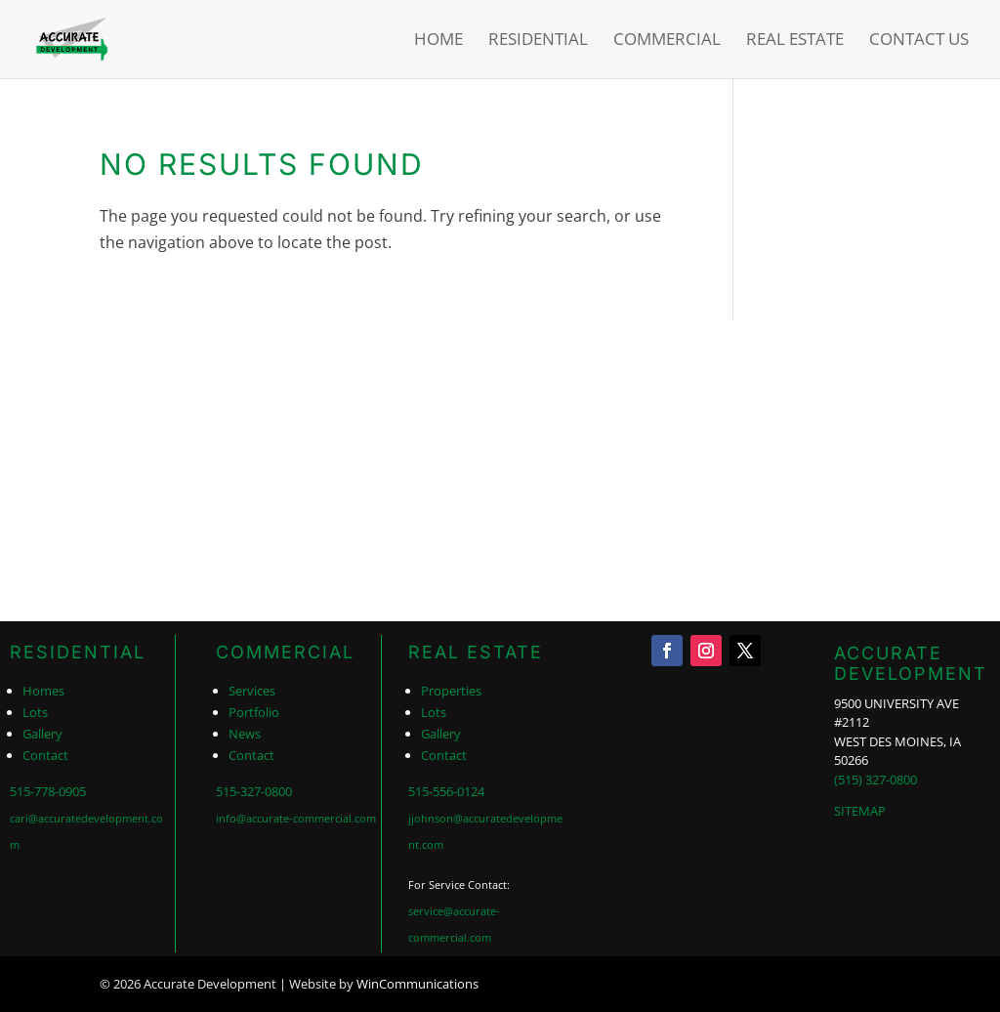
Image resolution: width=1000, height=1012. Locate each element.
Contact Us (919, 41)
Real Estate (795, 41)
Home (438, 41)
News (245, 733)
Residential (538, 41)
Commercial (667, 41)
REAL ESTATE (475, 652)
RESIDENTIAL (78, 652)
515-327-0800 (254, 791)
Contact (45, 755)
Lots (35, 712)
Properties (451, 690)
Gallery (42, 733)
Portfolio (254, 712)
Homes (43, 690)
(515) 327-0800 (875, 779)
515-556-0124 (446, 791)
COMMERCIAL (285, 652)
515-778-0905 (48, 791)
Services (252, 690)
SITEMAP (860, 811)
